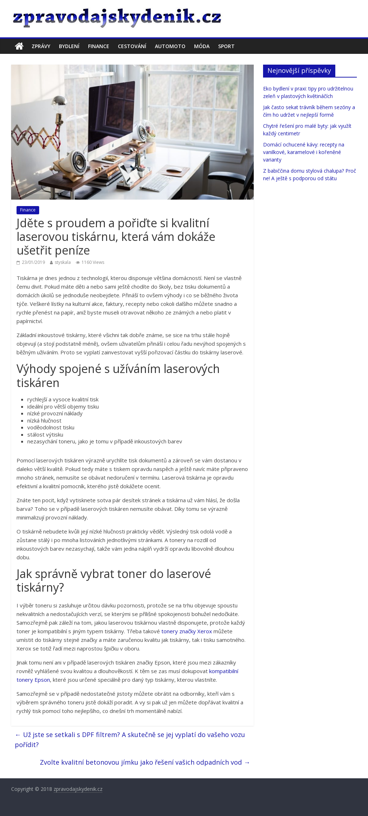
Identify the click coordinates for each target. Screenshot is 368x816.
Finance (98, 46)
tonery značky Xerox (186, 631)
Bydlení (69, 46)
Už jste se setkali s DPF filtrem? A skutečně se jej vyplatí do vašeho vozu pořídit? (130, 739)
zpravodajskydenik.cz (78, 788)
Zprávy (41, 46)
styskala (63, 262)
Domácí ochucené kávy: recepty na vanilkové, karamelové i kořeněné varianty (303, 152)
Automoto (170, 46)
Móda (202, 46)
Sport (226, 46)
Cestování (132, 46)
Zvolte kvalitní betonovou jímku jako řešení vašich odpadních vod (145, 762)
